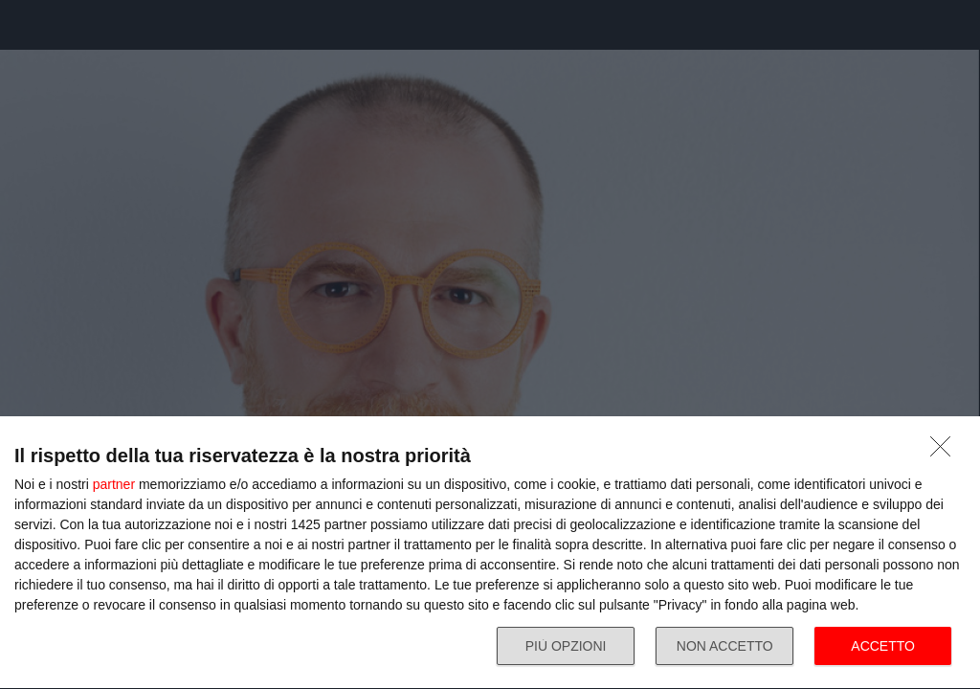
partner (114, 484)
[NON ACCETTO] (945, 451)
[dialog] (490, 553)
